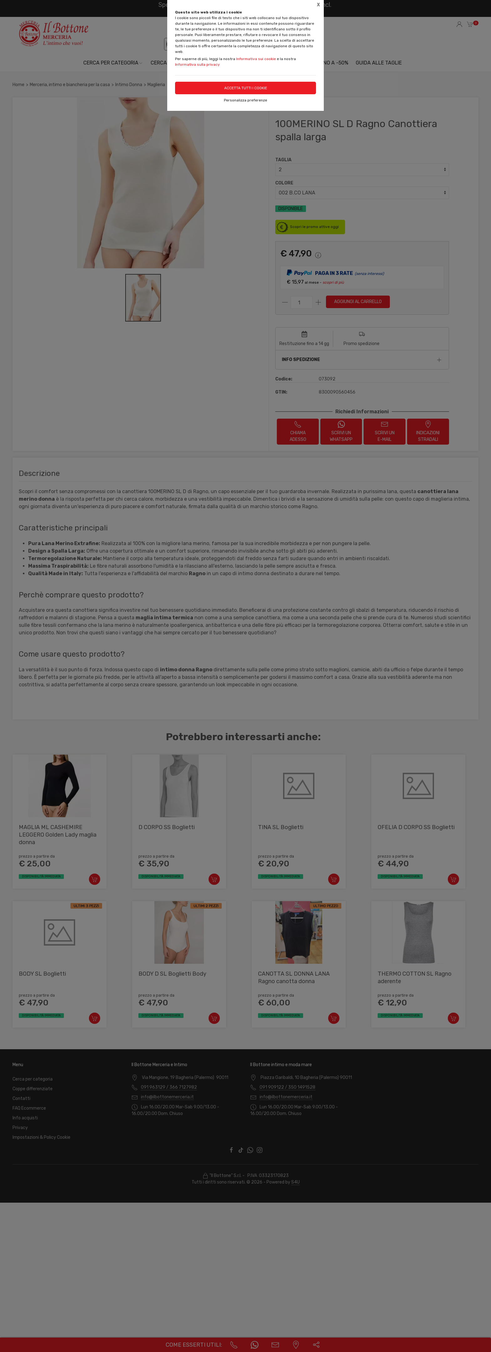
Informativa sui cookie (256, 59)
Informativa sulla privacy (197, 64)
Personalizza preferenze (245, 100)
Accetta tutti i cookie (245, 88)
